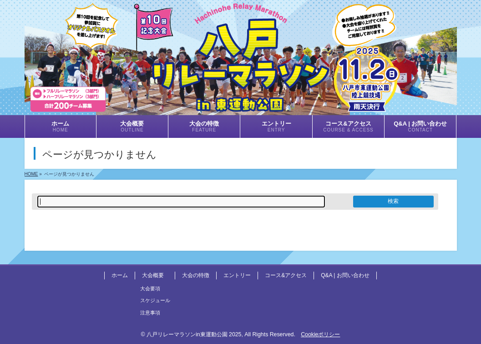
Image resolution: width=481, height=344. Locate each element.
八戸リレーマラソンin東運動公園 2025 (194, 334)
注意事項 (150, 312)
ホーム (119, 275)
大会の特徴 (195, 275)
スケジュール (155, 300)
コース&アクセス (286, 275)
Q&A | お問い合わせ (345, 275)
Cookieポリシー (320, 334)
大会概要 (153, 275)
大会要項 (150, 288)
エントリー (237, 275)
